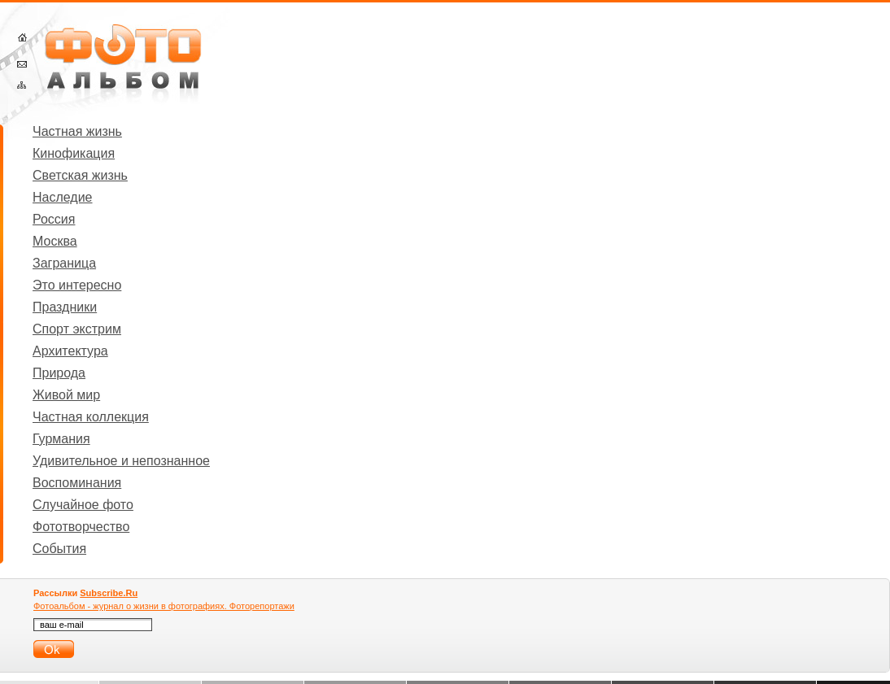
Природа (59, 373)
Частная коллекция (91, 417)
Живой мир (66, 395)
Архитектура (70, 351)
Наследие (63, 197)
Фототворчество (81, 527)
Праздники (65, 307)
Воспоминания (77, 483)
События (59, 548)
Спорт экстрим (77, 329)
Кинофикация (74, 153)
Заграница (64, 263)
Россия (54, 219)
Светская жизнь (80, 175)
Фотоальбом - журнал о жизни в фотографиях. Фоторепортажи (163, 606)
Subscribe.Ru (108, 593)
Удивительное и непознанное (121, 461)
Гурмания (61, 439)
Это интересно (77, 285)
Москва (55, 241)
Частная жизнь (77, 131)
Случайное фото (83, 505)
